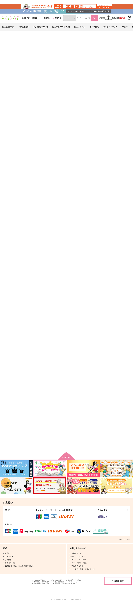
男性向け (46, 25)
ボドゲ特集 (94, 34)
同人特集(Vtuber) (40, 34)
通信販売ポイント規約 (42, 590)
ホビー (125, 34)
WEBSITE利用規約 (41, 588)
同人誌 (18, 46)
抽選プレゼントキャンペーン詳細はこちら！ (99, 112)
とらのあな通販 (7, 46)
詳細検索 (102, 25)
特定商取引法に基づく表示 (44, 595)
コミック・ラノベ (110, 34)
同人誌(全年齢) (8, 34)
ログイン (122, 25)
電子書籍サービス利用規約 (67, 590)
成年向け (35, 25)
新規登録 (115, 25)
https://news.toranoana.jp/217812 (17, 91)
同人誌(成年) (24, 34)
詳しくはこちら (124, 546)
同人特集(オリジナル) (61, 34)
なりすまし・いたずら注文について (73, 595)
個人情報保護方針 (40, 592)
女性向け (57, 25)
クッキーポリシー (60, 592)
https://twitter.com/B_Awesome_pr (18, 99)
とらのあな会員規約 (61, 588)
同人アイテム (79, 34)
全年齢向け (26, 25)
